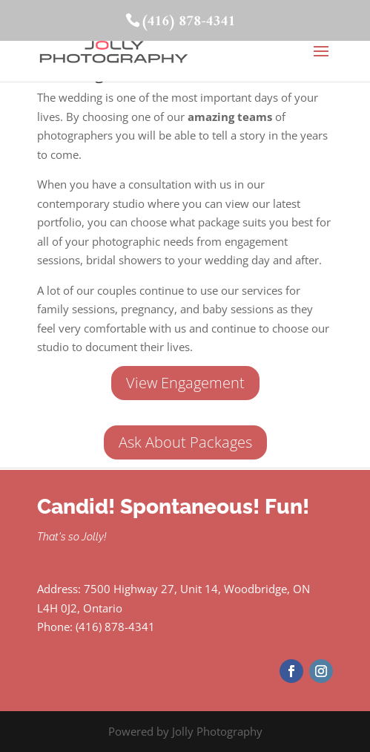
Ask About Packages (185, 442)
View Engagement (185, 383)
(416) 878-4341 (188, 22)
